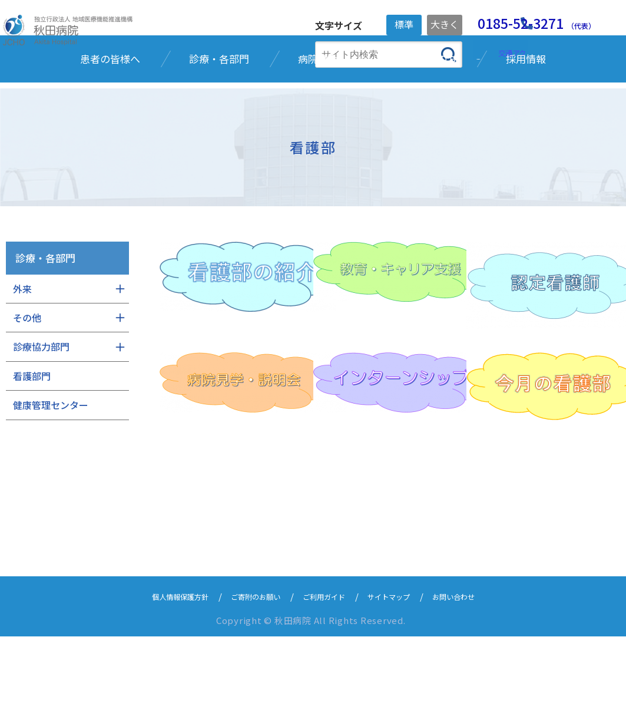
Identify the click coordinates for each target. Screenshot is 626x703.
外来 (22, 356)
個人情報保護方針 (157, 663)
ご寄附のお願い (246, 663)
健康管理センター (50, 472)
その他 (27, 385)
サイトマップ (401, 663)
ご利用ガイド (326, 663)
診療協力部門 (41, 414)
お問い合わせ (477, 663)
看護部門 (32, 443)
